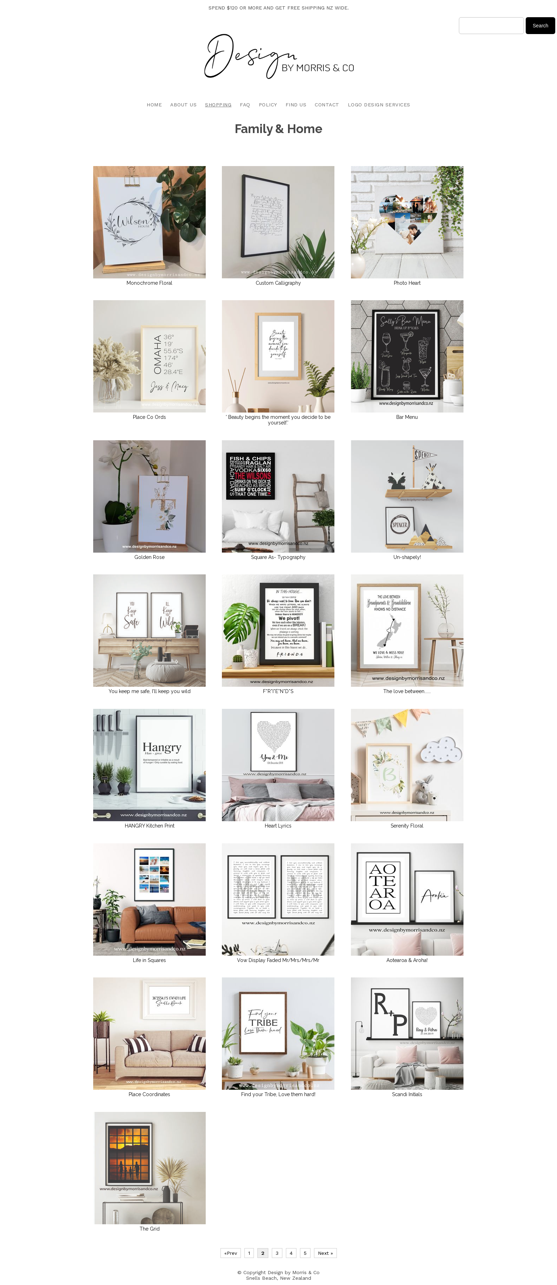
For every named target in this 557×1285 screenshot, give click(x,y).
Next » (325, 1253)
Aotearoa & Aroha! (407, 960)
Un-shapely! (407, 557)
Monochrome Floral (149, 283)
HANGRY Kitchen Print (149, 826)
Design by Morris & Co (294, 1272)
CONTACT (327, 104)
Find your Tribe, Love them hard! (278, 1094)
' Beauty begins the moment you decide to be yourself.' (278, 420)
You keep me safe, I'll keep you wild (150, 691)
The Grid (150, 1229)
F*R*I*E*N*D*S (278, 691)
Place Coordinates (149, 1094)
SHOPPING (218, 104)
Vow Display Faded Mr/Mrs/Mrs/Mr (278, 960)
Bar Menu (407, 417)
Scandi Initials (407, 1094)
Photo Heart (407, 283)
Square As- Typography (278, 557)
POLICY (268, 104)
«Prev (230, 1253)
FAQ (245, 104)
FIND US (296, 104)
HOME (154, 104)
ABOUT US (183, 104)
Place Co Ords (149, 417)
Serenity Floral (407, 826)
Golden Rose (149, 557)
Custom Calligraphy (278, 283)
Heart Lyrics (278, 826)
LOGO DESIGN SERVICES (379, 104)
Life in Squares (149, 960)
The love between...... (407, 691)
